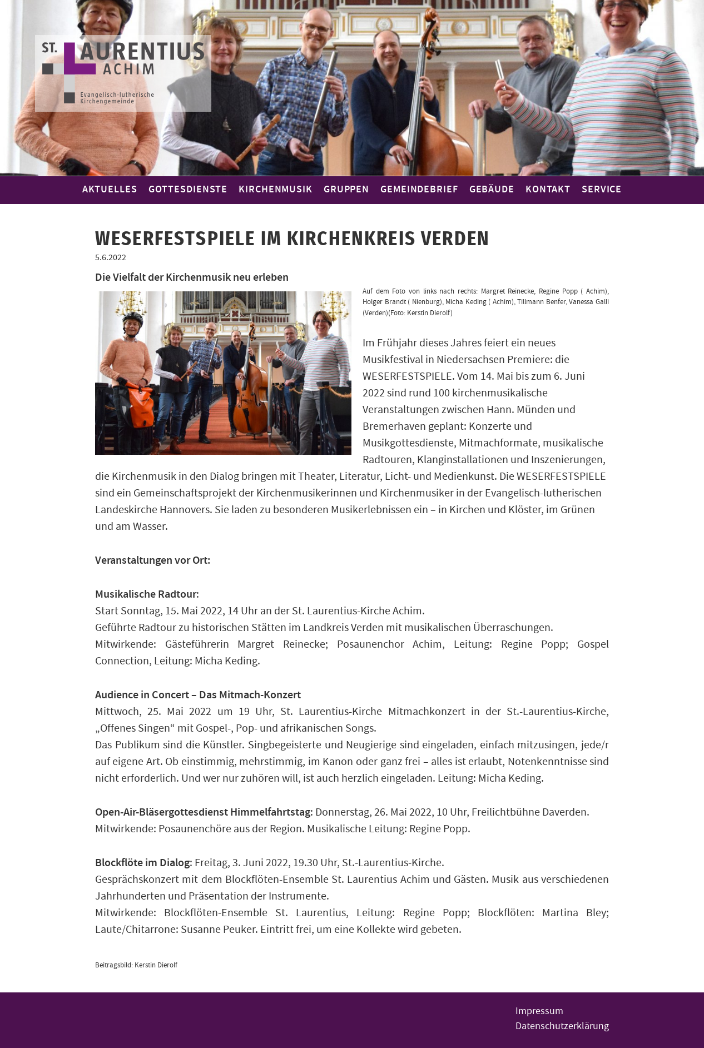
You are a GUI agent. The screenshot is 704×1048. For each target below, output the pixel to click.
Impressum (539, 1011)
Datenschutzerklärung (562, 1026)
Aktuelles (109, 190)
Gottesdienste (188, 190)
